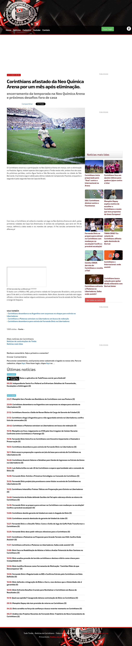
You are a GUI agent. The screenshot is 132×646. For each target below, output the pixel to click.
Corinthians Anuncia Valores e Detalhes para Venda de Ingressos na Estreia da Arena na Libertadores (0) (45, 461)
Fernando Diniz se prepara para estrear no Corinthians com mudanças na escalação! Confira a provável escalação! (94, 232)
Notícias (17, 30)
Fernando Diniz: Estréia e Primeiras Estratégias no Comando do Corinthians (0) (43, 476)
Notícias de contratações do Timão (22, 341)
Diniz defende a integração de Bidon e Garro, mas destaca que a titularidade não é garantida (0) (44, 583)
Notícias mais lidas (15, 344)
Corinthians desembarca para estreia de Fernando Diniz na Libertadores (38, 321)
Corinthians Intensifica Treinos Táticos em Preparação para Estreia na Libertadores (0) (45, 490)
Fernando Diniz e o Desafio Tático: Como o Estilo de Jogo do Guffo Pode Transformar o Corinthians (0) (46, 525)
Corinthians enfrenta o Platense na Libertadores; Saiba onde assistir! (94, 284)
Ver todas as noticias (95, 300)
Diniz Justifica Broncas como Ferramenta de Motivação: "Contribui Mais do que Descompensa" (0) (43, 567)
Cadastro (27, 30)
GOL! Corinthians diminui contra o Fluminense (94, 198)
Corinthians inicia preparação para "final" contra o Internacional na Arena (94, 173)
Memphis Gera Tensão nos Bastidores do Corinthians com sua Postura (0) (41, 399)
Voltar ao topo (66, 642)
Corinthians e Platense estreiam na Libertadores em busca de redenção (38, 319)
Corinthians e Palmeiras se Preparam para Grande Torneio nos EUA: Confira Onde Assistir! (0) (44, 538)
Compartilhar (27, 104)
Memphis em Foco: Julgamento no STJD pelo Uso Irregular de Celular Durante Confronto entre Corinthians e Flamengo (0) (42, 432)
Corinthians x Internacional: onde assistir (113, 259)
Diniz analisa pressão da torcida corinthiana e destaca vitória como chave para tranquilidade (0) (43, 559)
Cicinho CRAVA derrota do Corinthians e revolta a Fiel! (94, 261)
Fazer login (107, 29)
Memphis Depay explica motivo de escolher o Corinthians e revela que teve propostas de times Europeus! (113, 202)
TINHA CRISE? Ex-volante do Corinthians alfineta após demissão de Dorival (113, 231)
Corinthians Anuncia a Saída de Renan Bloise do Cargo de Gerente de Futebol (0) (43, 412)
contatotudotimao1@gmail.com (95, 633)
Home (8, 30)
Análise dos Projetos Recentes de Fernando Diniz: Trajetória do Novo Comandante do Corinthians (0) (46, 615)
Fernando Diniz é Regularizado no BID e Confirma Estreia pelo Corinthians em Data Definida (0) (44, 575)
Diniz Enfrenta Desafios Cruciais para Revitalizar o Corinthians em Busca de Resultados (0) (42, 591)
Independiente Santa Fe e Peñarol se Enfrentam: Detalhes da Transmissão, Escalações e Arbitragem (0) (41, 384)
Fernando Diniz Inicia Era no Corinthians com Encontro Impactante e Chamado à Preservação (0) (43, 440)
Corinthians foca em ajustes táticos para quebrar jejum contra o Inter (113, 172)
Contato (46, 30)
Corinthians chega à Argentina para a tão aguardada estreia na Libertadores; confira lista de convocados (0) (45, 419)
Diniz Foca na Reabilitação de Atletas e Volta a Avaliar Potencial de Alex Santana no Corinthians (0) (45, 551)
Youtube (36, 30)
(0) (43, 405)
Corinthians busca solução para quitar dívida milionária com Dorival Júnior (113, 282)
